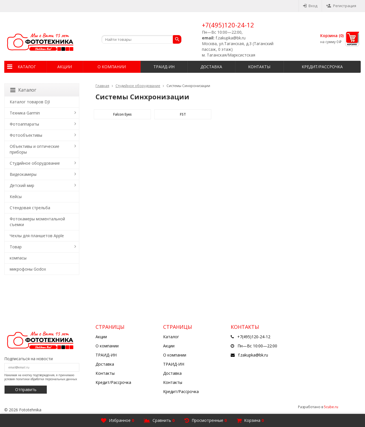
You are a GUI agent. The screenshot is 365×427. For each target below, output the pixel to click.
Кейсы (16, 196)
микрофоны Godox (28, 269)
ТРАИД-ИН (164, 66)
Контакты (259, 66)
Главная (102, 85)
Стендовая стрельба (30, 207)
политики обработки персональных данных (46, 379)
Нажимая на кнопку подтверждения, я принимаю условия (40, 377)
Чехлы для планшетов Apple (37, 235)
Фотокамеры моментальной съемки (37, 221)
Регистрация (341, 5)
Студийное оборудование (137, 85)
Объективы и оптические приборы (34, 149)
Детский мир (22, 185)
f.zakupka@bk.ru (253, 355)
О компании (112, 66)
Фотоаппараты (24, 124)
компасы (18, 258)
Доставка (211, 66)
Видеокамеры (23, 174)
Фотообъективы (26, 135)
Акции (64, 66)
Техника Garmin (25, 113)
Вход (310, 5)
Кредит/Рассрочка (322, 66)
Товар (16, 246)
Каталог (27, 66)
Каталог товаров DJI (30, 101)
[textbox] (141, 39)
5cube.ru (331, 406)
